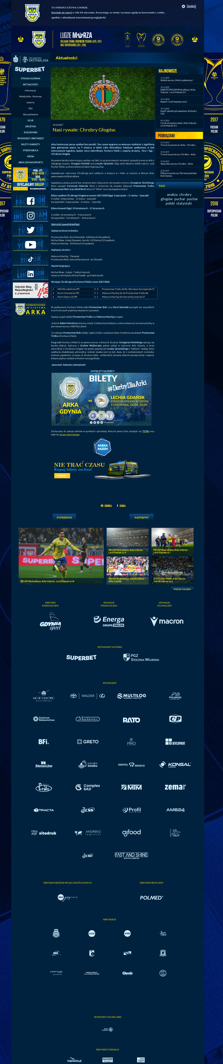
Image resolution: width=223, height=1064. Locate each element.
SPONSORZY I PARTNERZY (30, 138)
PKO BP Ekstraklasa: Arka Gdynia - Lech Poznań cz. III (47, 581)
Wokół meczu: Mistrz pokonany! (176, 80)
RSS (30, 108)
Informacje (30, 90)
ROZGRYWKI (30, 132)
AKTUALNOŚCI (30, 84)
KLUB (30, 120)
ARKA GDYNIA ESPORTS (30, 162)
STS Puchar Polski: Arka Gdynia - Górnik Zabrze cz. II (170, 580)
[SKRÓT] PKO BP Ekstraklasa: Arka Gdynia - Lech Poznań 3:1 (177, 90)
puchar (179, 199)
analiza (172, 194)
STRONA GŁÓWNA (30, 78)
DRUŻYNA (30, 126)
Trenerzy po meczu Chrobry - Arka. (178, 154)
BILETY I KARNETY (30, 144)
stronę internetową (70, 434)
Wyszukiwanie (30, 114)
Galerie (30, 102)
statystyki (184, 203)
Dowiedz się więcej (61, 12)
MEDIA (30, 156)
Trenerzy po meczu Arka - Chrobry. (178, 145)
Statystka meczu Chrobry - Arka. (176, 163)
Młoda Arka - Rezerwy (30, 96)
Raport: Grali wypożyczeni (173, 101)
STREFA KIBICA (30, 150)
